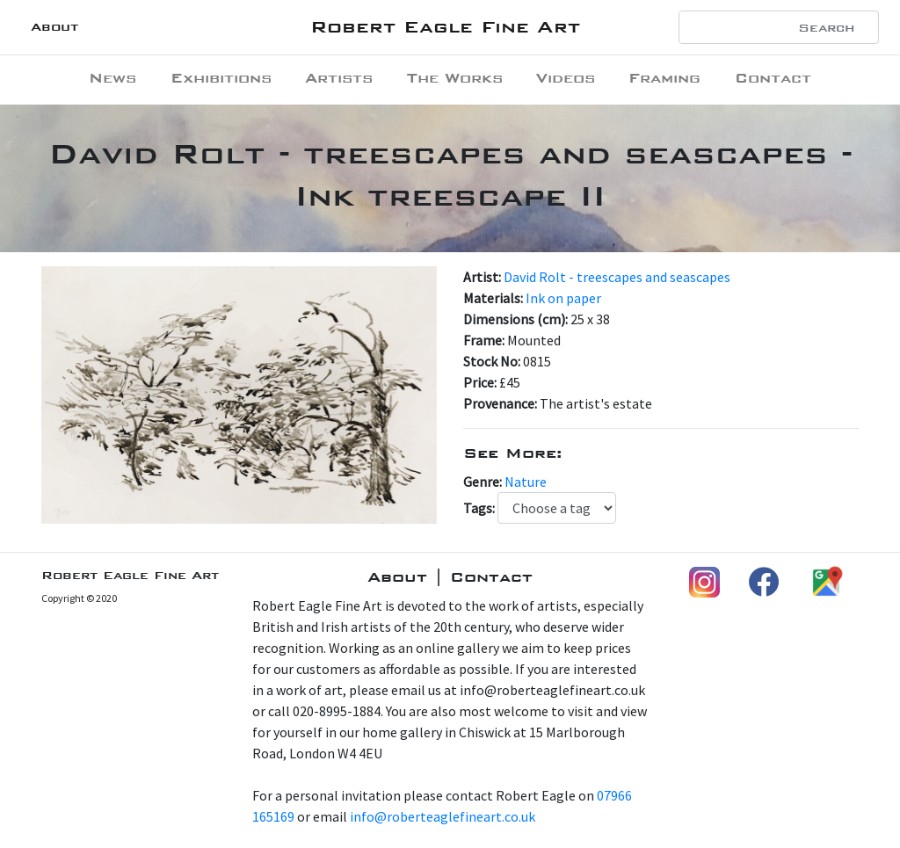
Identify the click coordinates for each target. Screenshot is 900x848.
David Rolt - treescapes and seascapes (617, 277)
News (112, 77)
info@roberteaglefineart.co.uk (442, 816)
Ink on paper (563, 298)
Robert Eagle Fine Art (445, 27)
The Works (455, 77)
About (54, 26)
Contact (773, 77)
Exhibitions (221, 77)
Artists (339, 77)
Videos (565, 77)
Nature (525, 481)
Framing (664, 77)
